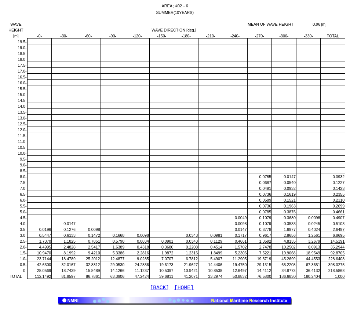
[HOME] (184, 288)
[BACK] (159, 288)
